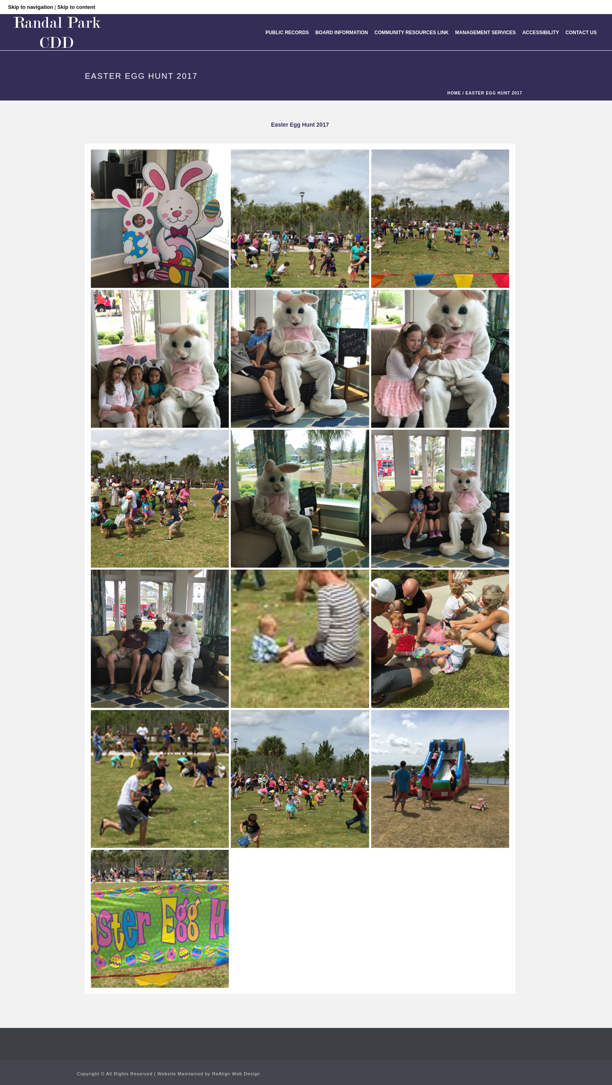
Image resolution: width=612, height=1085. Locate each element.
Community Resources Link (411, 32)
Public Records (287, 32)
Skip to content (76, 7)
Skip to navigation (30, 7)
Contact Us (581, 32)
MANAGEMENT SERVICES (485, 32)
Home (454, 93)
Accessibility (540, 32)
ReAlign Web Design (236, 1073)
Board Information (341, 32)
